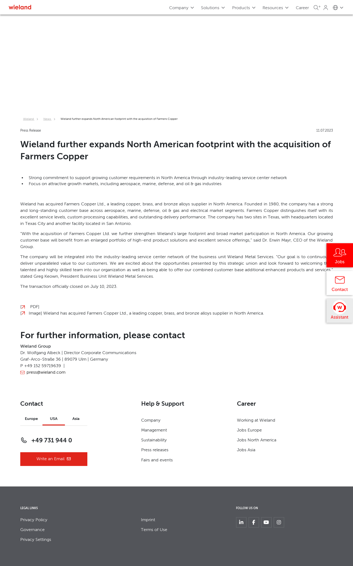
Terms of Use (154, 530)
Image (35, 313)
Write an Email (53, 459)
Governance (32, 530)
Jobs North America (256, 440)
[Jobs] (339, 257)
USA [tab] (53, 419)
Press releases (154, 450)
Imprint (148, 520)
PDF (34, 307)
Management (154, 430)
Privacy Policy (33, 520)
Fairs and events (157, 460)
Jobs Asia (246, 450)
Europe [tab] (31, 419)
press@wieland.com (46, 372)
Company (150, 420)
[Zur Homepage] (20, 7)
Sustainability (154, 440)
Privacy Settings (35, 540)
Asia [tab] (76, 419)
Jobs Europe (249, 430)
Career (302, 8)
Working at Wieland (256, 420)
